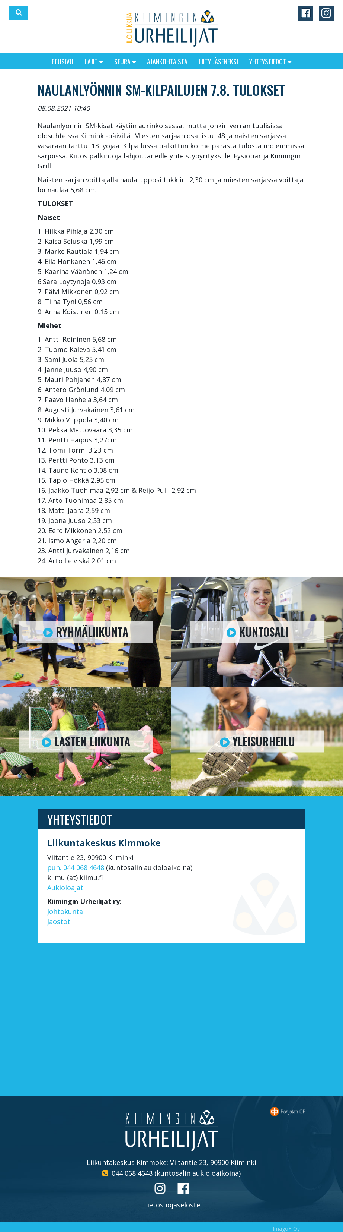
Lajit (93, 61)
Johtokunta (65, 911)
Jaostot (58, 921)
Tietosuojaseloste (171, 1204)
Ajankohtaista (167, 61)
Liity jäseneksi (218, 61)
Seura (125, 61)
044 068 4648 (132, 1173)
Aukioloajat (65, 887)
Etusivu (62, 61)
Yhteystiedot (270, 61)
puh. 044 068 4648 (75, 867)
